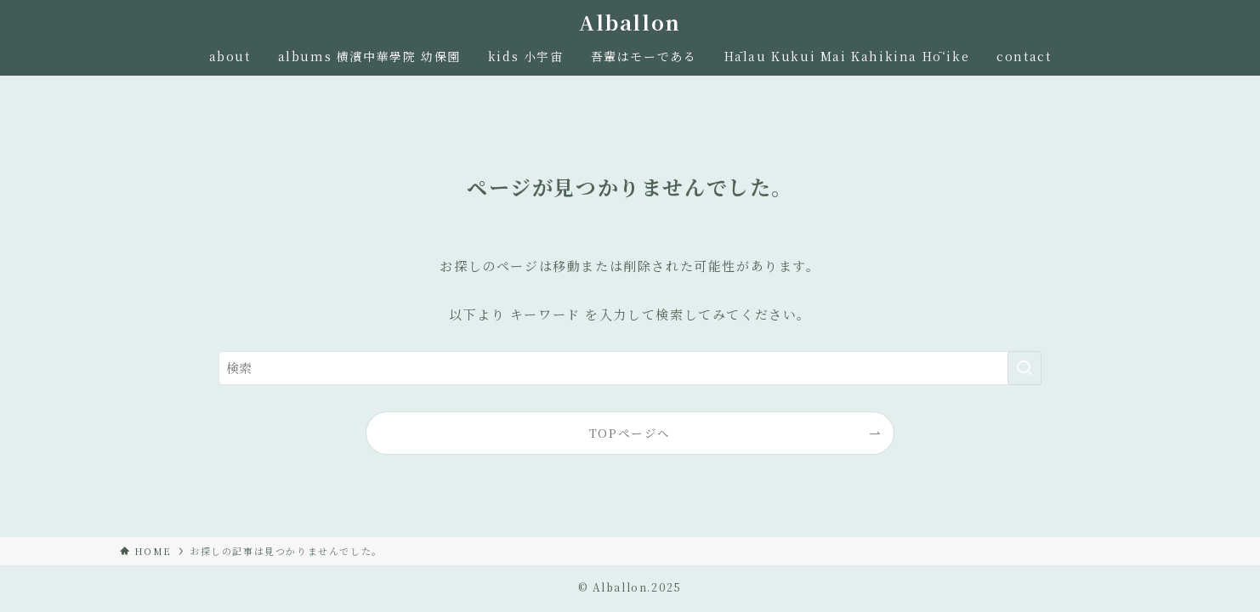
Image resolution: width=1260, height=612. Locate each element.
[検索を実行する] (1024, 368)
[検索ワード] (630, 368)
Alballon (630, 22)
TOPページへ (630, 432)
